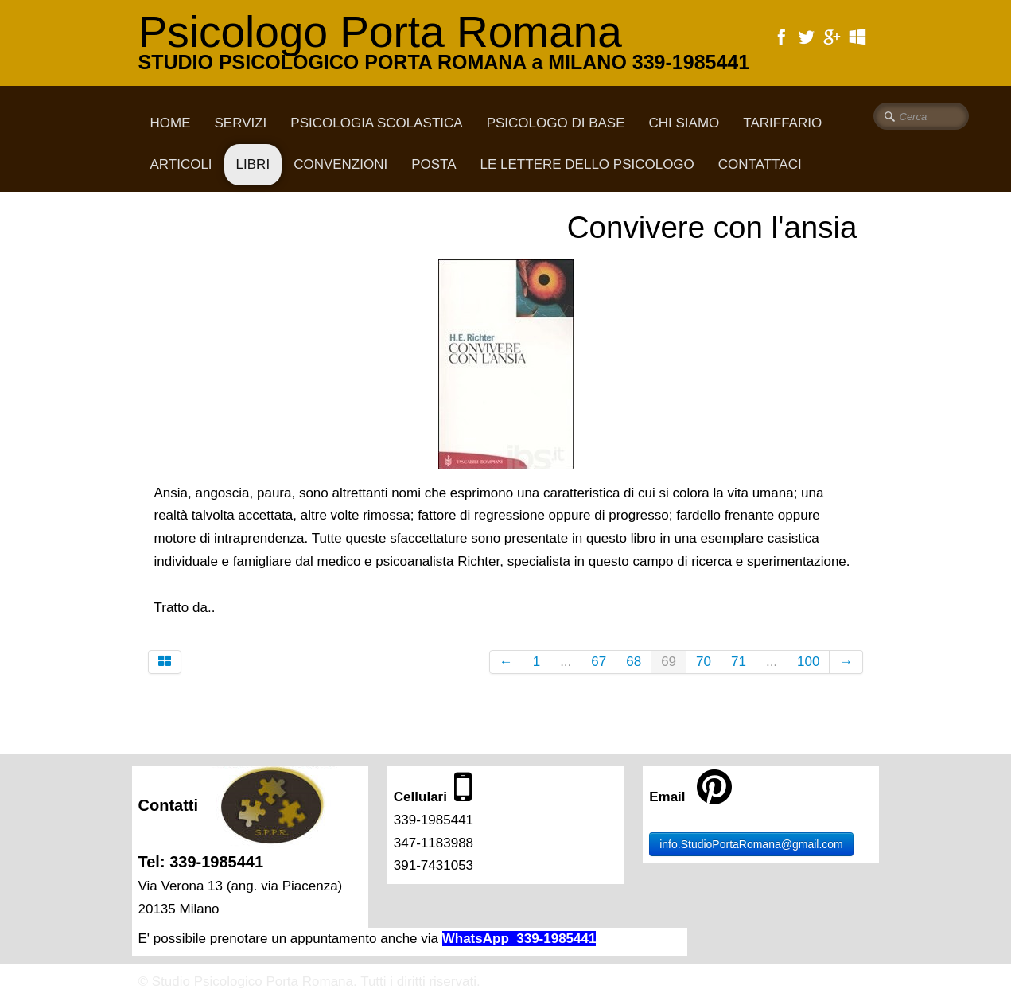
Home (170, 122)
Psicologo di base (556, 122)
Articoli (181, 164)
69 (668, 661)
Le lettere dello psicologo (587, 164)
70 (703, 661)
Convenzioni (340, 164)
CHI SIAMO (684, 122)
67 (598, 661)
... (565, 661)
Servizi (241, 122)
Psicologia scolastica (376, 122)
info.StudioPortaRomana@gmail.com (751, 844)
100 (808, 661)
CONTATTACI (760, 164)
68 (633, 661)
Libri (253, 164)
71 (738, 661)
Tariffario (782, 122)
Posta (433, 164)
